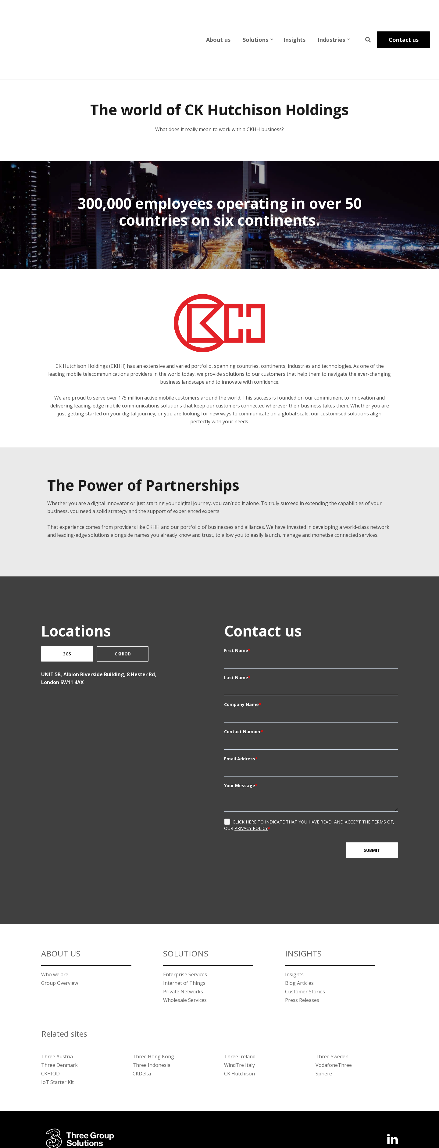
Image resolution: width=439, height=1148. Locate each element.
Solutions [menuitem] (255, 16)
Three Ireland (239, 1010)
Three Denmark (59, 1018)
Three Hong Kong (153, 1010)
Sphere (324, 1027)
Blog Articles (299, 936)
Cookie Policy (383, 1121)
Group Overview (59, 936)
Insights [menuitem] (294, 16)
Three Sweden (332, 1010)
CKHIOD (123, 607)
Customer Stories (305, 945)
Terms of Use (310, 1121)
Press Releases (302, 953)
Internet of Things (184, 936)
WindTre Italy (239, 1018)
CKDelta (142, 1027)
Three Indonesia (151, 1018)
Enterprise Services (185, 928)
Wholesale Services (185, 953)
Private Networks (183, 945)
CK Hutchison (239, 1027)
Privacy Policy (251, 782)
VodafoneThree (334, 1018)
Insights (294, 928)
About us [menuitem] (218, 16)
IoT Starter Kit (57, 1035)
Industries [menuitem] (331, 16)
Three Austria (57, 1010)
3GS (67, 607)
